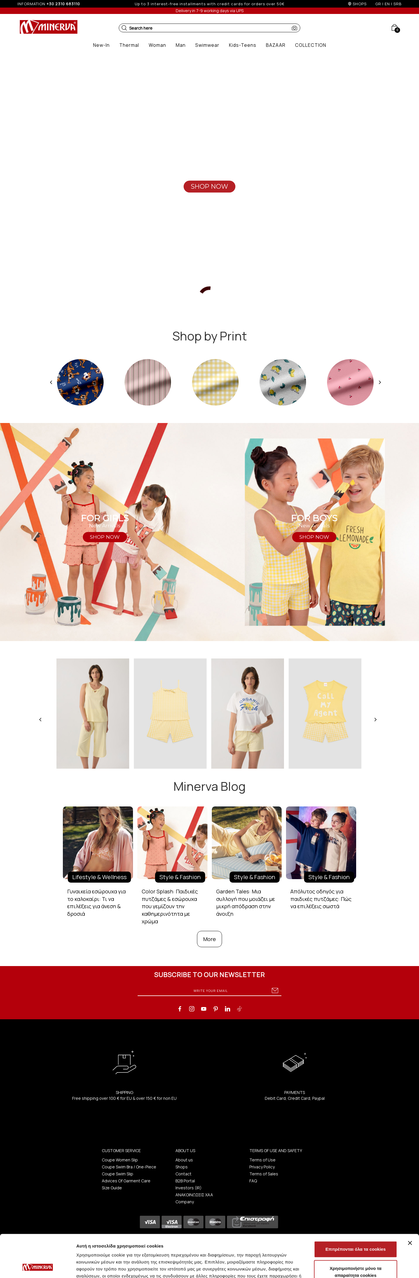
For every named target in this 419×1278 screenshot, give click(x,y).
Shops (181, 1167)
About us (184, 1160)
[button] (124, 28)
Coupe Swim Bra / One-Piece (129, 1167)
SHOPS (360, 3)
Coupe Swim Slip (117, 1174)
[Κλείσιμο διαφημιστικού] (410, 1203)
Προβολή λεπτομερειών (346, 1266)
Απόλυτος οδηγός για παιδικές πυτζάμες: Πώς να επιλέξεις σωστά (320, 899)
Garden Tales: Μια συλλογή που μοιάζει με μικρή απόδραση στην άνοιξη (245, 902)
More (209, 939)
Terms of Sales (263, 1174)
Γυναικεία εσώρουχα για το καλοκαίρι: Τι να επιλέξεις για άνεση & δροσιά (96, 902)
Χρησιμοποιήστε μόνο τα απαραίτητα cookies (355, 1232)
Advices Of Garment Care (126, 1181)
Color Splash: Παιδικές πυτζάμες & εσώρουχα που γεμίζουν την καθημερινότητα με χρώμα (170, 906)
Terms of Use (262, 1160)
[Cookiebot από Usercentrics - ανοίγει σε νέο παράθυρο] (37, 1266)
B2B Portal (185, 1181)
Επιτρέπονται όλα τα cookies (355, 1209)
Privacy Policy (262, 1167)
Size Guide (112, 1187)
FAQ (253, 1181)
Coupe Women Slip (120, 1160)
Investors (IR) (188, 1187)
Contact (183, 1174)
